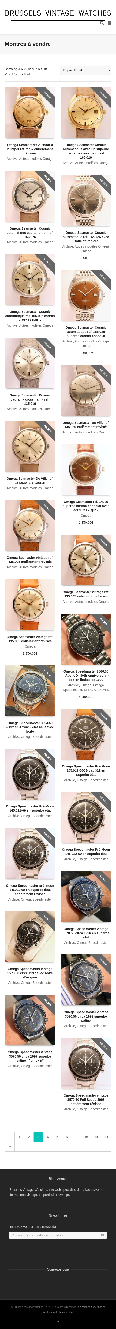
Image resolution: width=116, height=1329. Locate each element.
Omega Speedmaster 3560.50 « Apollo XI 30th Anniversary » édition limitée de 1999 (86, 676)
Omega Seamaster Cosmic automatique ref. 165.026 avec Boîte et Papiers (86, 237)
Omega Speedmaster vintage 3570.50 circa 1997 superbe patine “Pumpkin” (30, 1056)
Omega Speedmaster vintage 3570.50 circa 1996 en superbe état (86, 933)
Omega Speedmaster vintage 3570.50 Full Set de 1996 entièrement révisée (86, 1100)
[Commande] (85, 70)
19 (96, 1137)
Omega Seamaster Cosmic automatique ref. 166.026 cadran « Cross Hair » (30, 316)
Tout (27, 74)
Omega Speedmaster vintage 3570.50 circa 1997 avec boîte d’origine (30, 973)
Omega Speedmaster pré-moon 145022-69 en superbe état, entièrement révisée (30, 890)
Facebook (12, 1280)
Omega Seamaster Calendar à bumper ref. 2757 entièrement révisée (30, 149)
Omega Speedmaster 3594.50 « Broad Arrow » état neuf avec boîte (30, 727)
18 (86, 1137)
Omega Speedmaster (36, 737)
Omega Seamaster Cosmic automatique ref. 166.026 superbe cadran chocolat (85, 332)
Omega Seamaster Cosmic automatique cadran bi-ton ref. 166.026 (30, 233)
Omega (86, 251)
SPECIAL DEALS (96, 690)
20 (106, 1137)
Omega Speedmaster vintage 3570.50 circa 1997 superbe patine (86, 1016)
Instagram (19, 1280)
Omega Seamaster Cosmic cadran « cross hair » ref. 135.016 (30, 399)
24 (14, 74)
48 (19, 74)
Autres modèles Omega (36, 159)
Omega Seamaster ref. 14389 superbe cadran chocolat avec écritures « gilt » (86, 506)
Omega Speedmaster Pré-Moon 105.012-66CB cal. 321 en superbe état (86, 770)
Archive (12, 159)
